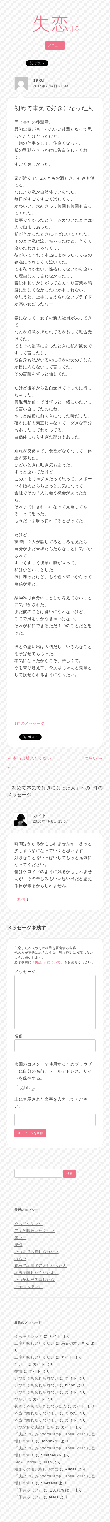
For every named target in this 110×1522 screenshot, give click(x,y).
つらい (93, 758)
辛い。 (20, 1238)
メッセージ (25, 971)
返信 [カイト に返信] (21, 899)
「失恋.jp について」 (48, 962)
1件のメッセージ (29, 723)
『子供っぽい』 (28, 1287)
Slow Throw (25, 1462)
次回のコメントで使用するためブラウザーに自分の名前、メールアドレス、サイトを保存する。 (53, 1071)
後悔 (18, 1245)
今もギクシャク (28, 1224)
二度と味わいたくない (34, 1231)
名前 (18, 1036)
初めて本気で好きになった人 (40, 1266)
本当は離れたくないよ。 (36, 1273)
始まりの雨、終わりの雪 (36, 1469)
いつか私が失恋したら (34, 1280)
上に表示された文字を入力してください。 (51, 1102)
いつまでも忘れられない (36, 1252)
